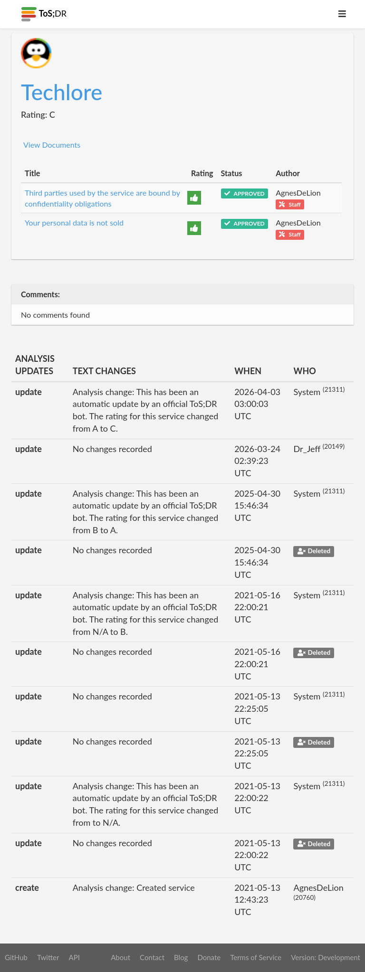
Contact (152, 957)
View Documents (51, 144)
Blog (181, 957)
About (120, 957)
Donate (209, 957)
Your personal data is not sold (74, 222)
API (73, 957)
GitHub (16, 957)
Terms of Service (255, 957)
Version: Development (325, 957)
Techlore (61, 92)
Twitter (48, 957)
